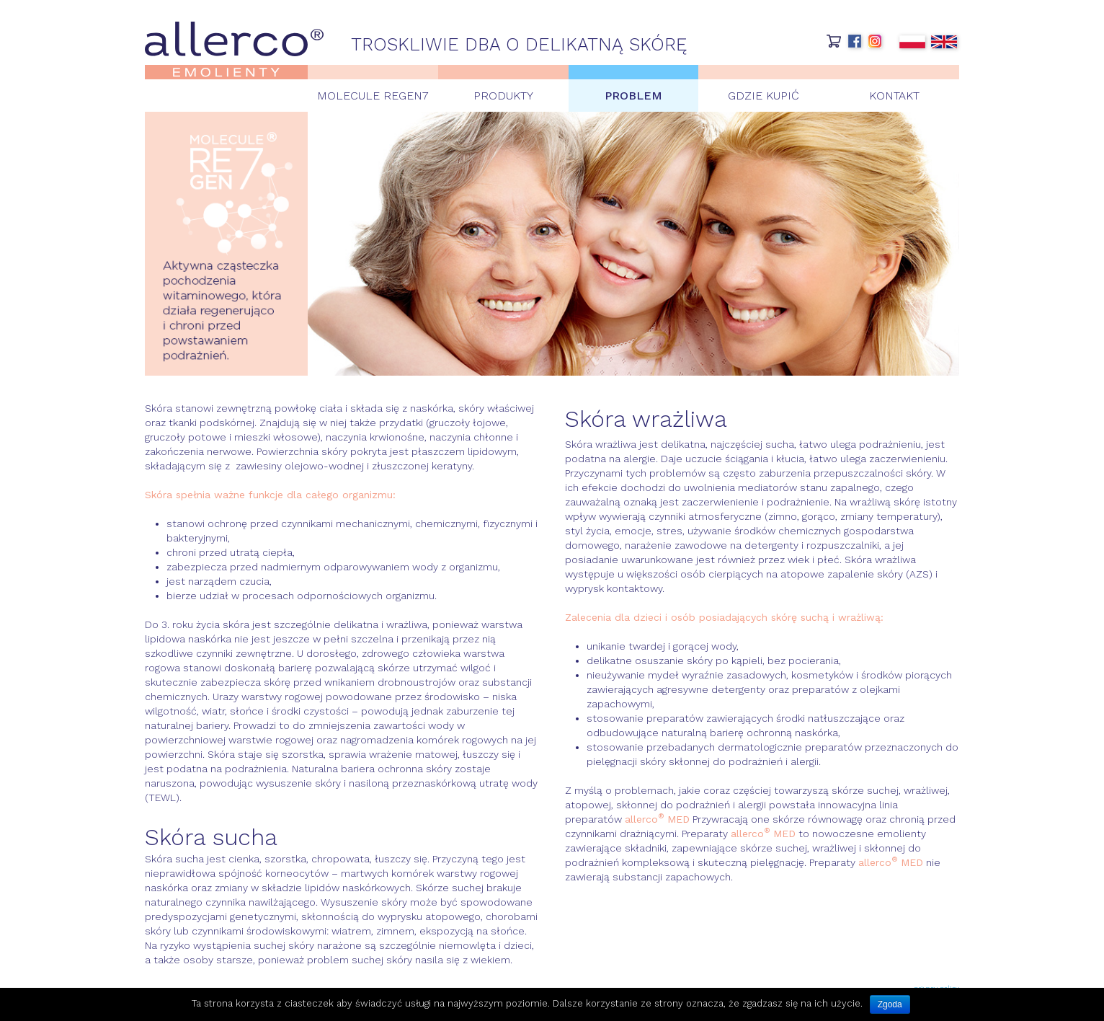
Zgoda (890, 1004)
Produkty (503, 95)
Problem (633, 95)
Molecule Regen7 (373, 95)
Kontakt (894, 95)
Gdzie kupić (763, 95)
